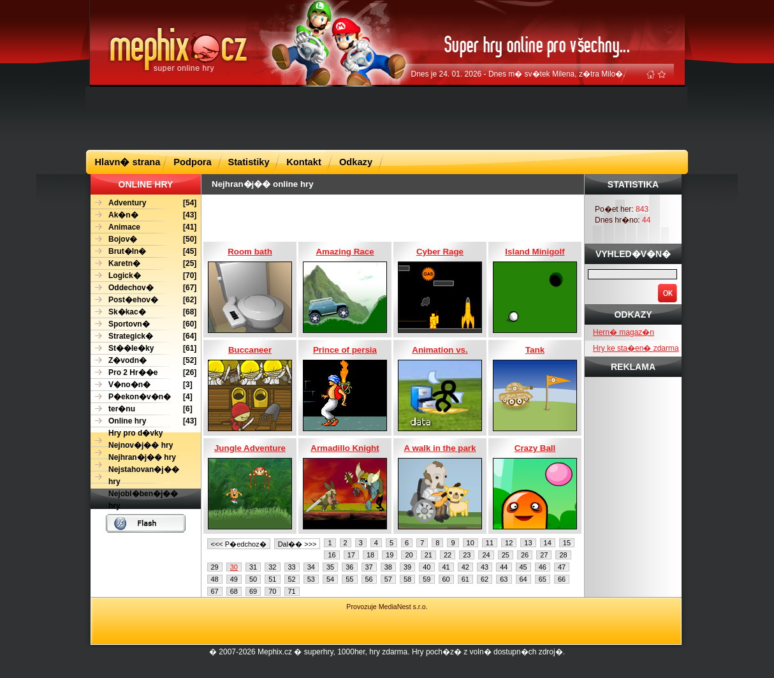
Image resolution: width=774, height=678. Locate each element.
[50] (143, 239)
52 (292, 579)
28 (563, 555)
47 (562, 567)
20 (409, 555)
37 (369, 567)
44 (503, 567)
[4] (142, 397)
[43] (143, 215)
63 (503, 579)
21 (428, 555)
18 (370, 555)
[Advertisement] (387, 117)
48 (215, 579)
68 (234, 591)
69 (253, 591)
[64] (143, 336)
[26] (143, 373)
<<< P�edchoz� (239, 544)
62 (484, 579)
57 (388, 579)
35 (330, 567)
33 (292, 567)
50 (253, 579)
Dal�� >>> (297, 544)
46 (542, 567)
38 (388, 567)
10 (470, 543)
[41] (143, 227)
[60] (143, 324)
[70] (143, 276)
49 (234, 579)
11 (489, 543)
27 (544, 555)
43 (484, 567)
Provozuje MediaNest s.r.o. (386, 606)
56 (369, 579)
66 (562, 579)
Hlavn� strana (128, 162)
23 (467, 555)
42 (465, 567)
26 (525, 555)
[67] (143, 288)
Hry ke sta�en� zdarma (636, 348)
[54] (143, 203)
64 (523, 579)
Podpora (192, 162)
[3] (142, 385)
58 (407, 579)
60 (446, 579)
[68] (143, 312)
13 (528, 543)
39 (407, 567)
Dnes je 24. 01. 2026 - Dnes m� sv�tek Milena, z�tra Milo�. (518, 74)
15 (567, 543)
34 (311, 567)
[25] (143, 264)
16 (331, 555)
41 (446, 567)
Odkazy (355, 162)
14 (547, 543)
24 (486, 555)
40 (426, 567)
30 (234, 567)
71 (292, 591)
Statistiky (248, 162)
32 (272, 567)
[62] (143, 300)
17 (351, 555)
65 (542, 579)
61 (465, 579)
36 (349, 567)
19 (389, 555)
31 (253, 567)
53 (311, 579)
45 (523, 567)
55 (349, 579)
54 (330, 579)
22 (447, 555)
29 (215, 567)
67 (215, 591)
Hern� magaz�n (623, 332)
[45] (143, 252)
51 (272, 579)
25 (505, 555)
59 (426, 579)
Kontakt (303, 162)
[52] (143, 361)
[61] (143, 349)
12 (509, 543)
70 (272, 591)
